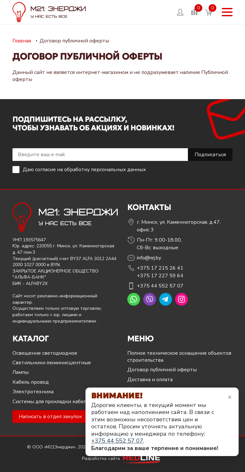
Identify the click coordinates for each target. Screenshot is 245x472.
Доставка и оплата (150, 379)
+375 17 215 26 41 (160, 268)
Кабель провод (30, 382)
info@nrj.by (149, 257)
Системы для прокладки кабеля (50, 401)
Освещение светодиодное (44, 353)
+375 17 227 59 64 (160, 275)
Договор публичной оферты (162, 369)
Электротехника (33, 391)
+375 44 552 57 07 (160, 285)
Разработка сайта (122, 458)
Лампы (20, 372)
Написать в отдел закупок (50, 416)
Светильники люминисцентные (51, 362)
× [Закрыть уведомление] (230, 397)
